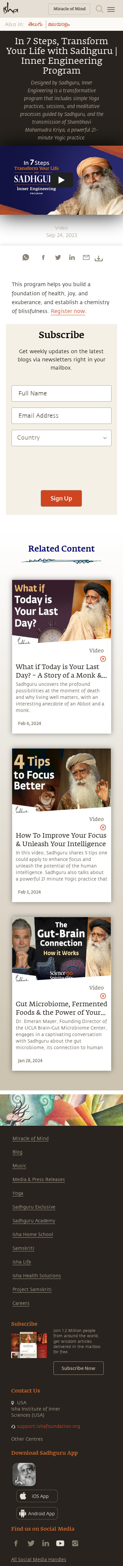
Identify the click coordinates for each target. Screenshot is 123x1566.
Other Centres (27, 1439)
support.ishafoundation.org (48, 1426)
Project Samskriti (32, 1289)
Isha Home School (32, 1234)
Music (19, 1165)
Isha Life (21, 1262)
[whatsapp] (25, 257)
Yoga (17, 1193)
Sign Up (61, 498)
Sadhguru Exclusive (33, 1207)
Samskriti (23, 1248)
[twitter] (57, 257)
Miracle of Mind (30, 1138)
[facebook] (43, 257)
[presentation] (61, 465)
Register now (68, 311)
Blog (17, 1152)
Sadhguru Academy (33, 1220)
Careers (21, 1303)
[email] (86, 257)
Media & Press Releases (38, 1179)
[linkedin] (71, 257)
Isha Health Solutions (36, 1275)
